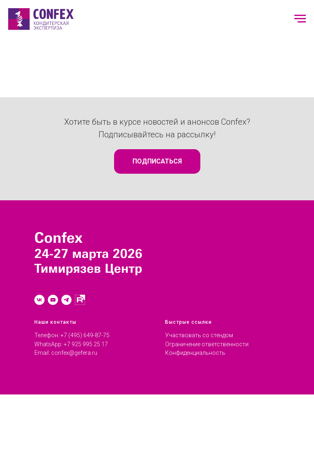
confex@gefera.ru (74, 353)
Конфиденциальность (195, 353)
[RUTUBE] (80, 300)
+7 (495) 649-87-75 (85, 335)
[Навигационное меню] (300, 19)
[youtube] (53, 300)
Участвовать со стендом (199, 335)
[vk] (39, 300)
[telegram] (66, 300)
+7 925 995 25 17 (86, 344)
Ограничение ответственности (207, 344)
